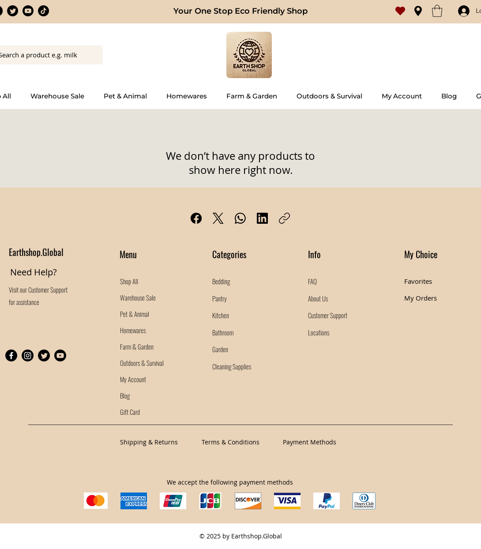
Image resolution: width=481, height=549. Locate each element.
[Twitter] (12, 10)
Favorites (418, 281)
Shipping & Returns (149, 442)
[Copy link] (284, 218)
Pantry (219, 298)
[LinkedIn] (262, 218)
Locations (319, 332)
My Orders (420, 297)
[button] (437, 11)
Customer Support (48, 289)
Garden (220, 349)
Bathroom (222, 332)
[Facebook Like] (64, 321)
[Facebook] (196, 218)
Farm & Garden (137, 346)
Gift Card (130, 412)
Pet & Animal (134, 314)
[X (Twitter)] (218, 218)
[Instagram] (28, 355)
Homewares (133, 330)
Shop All (129, 281)
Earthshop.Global (36, 252)
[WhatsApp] (240, 218)
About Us (318, 298)
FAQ (312, 281)
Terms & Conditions (230, 442)
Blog (125, 395)
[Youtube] (28, 10)
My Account (133, 379)
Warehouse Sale (138, 297)
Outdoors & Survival (142, 363)
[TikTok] (43, 10)
